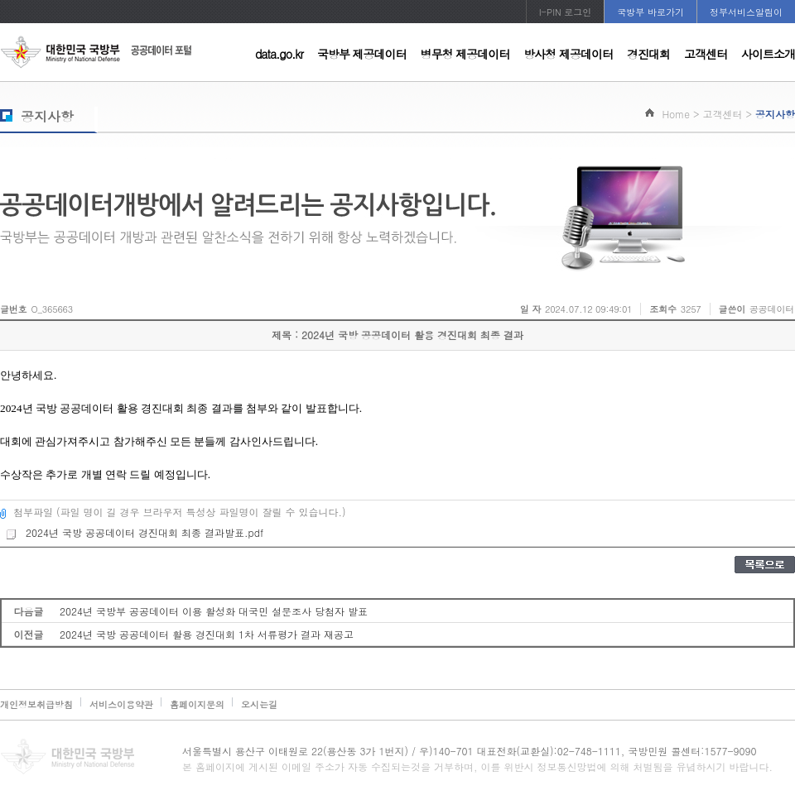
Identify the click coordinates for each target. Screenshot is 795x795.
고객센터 (705, 53)
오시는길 (259, 704)
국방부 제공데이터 (362, 53)
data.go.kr (279, 53)
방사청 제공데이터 (568, 53)
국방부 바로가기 (650, 12)
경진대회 (648, 53)
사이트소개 (768, 53)
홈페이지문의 (197, 704)
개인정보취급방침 (36, 704)
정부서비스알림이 (746, 12)
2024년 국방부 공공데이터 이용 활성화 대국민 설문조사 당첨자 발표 (214, 611)
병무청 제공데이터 (465, 53)
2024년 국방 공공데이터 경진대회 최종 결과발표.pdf (134, 532)
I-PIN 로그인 (565, 12)
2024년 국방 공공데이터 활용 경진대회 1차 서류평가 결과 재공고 (207, 634)
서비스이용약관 (121, 704)
